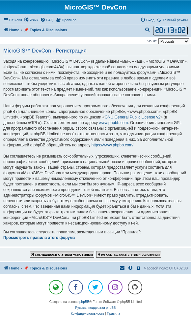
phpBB (84, 302)
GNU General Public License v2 (132, 117)
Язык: (152, 41)
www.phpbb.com (113, 122)
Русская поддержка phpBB (95, 307)
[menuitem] (46, 20)
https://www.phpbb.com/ (112, 145)
